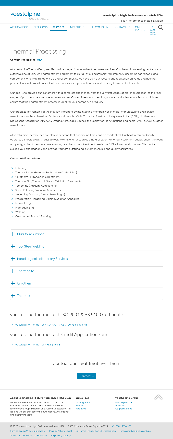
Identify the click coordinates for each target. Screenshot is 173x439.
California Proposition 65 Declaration (96, 430)
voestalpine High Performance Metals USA (133, 15)
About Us (81, 408)
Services (58, 27)
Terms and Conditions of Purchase (28, 435)
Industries (76, 27)
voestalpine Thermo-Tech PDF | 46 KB (38, 344)
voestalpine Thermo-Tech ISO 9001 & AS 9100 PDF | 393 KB (51, 324)
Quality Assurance (30, 234)
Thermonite (25, 271)
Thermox (23, 295)
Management (83, 402)
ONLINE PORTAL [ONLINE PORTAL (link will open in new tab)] (140, 28)
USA (39, 59)
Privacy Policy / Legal (60, 430)
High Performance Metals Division (142, 20)
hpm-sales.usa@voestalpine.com (27, 430)
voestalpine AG (123, 402)
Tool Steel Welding (30, 246)
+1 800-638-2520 (153, 31)
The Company (98, 27)
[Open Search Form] (160, 27)
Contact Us (87, 376)
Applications (19, 27)
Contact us (122, 27)
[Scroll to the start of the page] (159, 397)
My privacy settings (61, 435)
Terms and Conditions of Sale (135, 430)
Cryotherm (25, 283)
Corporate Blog (123, 408)
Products (40, 27)
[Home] (32, 16)
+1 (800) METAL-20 (121, 426)
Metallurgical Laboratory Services (42, 258)
